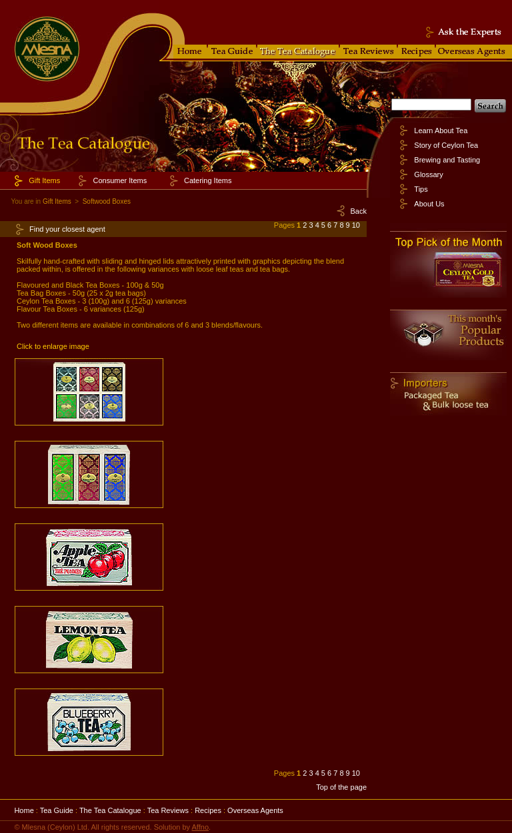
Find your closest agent (67, 229)
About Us (429, 204)
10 (356, 225)
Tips (420, 189)
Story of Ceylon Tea (446, 145)
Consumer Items (120, 180)
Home (23, 810)
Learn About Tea (440, 131)
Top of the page (341, 787)
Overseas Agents (255, 810)
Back (359, 211)
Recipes (208, 810)
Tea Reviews (168, 810)
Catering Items (208, 180)
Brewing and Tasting (447, 160)
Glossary (428, 174)
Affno (200, 827)
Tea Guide (56, 810)
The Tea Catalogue (110, 810)
